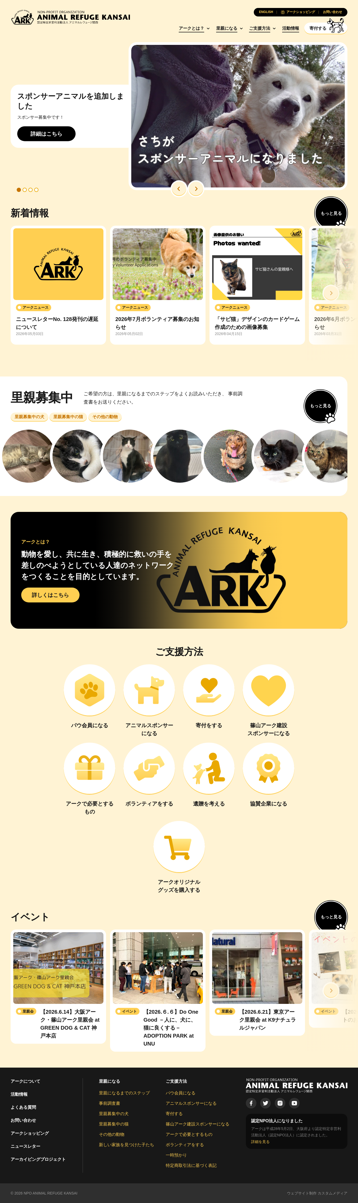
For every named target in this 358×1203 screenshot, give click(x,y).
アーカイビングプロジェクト (38, 1159)
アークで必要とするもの (189, 1134)
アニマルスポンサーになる (191, 1103)
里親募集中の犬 (114, 1113)
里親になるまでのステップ (124, 1093)
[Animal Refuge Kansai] (70, 17)
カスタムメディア (332, 1193)
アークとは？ (191, 28)
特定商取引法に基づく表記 (191, 1165)
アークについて (25, 1081)
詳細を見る (260, 1142)
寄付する (174, 1113)
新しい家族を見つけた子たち (126, 1144)
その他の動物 (111, 1134)
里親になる (226, 28)
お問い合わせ (23, 1120)
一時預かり (176, 1155)
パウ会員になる (180, 1093)
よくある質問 (23, 1107)
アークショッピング (30, 1133)
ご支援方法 (259, 28)
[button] (179, 188)
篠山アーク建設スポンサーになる (197, 1124)
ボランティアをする (185, 1144)
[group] (58, 285)
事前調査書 (109, 1103)
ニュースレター (25, 1146)
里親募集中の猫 (114, 1124)
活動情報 (290, 28)
